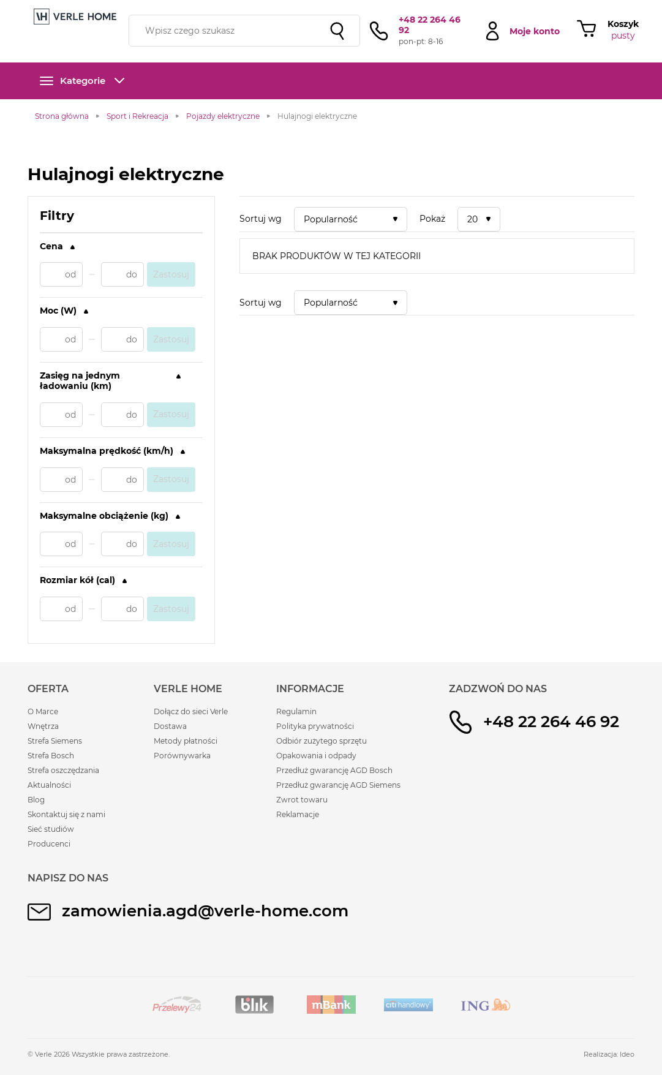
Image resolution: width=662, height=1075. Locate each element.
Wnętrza (43, 726)
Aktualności (49, 785)
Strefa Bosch (51, 755)
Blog (36, 799)
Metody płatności (185, 740)
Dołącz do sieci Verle (191, 711)
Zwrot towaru (302, 799)
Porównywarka (182, 755)
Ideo (627, 1054)
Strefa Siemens (55, 740)
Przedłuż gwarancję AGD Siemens (338, 785)
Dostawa (170, 726)
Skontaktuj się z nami (66, 814)
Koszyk (623, 23)
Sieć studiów (51, 829)
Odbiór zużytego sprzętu (321, 740)
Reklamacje (297, 814)
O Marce (43, 711)
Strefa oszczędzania (63, 770)
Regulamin (296, 711)
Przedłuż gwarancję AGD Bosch (334, 770)
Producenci (49, 843)
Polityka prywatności (315, 726)
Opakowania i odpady (316, 755)
